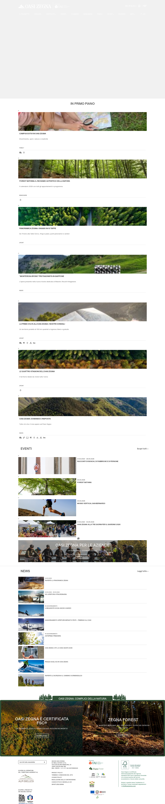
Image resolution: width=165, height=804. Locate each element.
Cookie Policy (57, 777)
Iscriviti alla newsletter (33, 762)
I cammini (74, 14)
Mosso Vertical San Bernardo (91, 503)
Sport (21, 242)
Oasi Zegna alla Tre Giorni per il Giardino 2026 (98, 524)
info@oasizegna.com (129, 786)
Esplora (37, 14)
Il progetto (23, 14)
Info (132, 14)
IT (141, 14)
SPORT (109, 14)
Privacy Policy (57, 772)
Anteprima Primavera (53, 636)
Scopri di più (82, 556)
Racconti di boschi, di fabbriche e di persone (97, 461)
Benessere (87, 14)
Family (99, 14)
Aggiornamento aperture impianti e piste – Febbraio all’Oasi (68, 620)
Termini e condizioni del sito (62, 775)
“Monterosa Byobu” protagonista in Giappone (41, 276)
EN (144, 14)
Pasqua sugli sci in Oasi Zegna (56, 662)
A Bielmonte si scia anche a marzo (58, 608)
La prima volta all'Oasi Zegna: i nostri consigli (42, 324)
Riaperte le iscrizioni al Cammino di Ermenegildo (63, 676)
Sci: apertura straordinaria (56, 594)
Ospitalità (50, 14)
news (21, 290)
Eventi (62, 14)
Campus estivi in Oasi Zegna (32, 134)
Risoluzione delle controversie (64, 779)
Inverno (122, 14)
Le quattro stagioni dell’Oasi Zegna (37, 371)
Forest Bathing (84, 482)
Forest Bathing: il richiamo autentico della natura (44, 181)
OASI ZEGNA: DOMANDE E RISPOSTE (35, 419)
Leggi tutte (142, 571)
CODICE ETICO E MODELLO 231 (62, 782)
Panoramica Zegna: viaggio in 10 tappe (37, 228)
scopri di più (123, 735)
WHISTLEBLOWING (58, 784)
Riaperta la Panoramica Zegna (56, 580)
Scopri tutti (142, 449)
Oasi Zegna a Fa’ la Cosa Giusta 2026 (58, 648)
